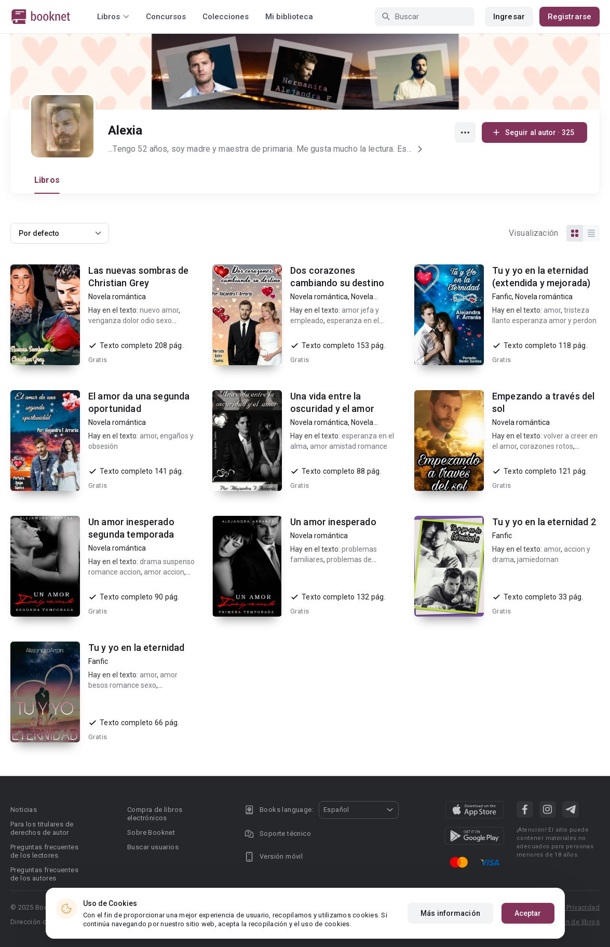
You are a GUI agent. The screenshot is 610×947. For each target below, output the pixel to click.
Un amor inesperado (333, 521)
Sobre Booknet (151, 832)
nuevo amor (159, 310)
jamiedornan (538, 559)
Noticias (23, 809)
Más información (450, 913)
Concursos (166, 16)
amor (552, 310)
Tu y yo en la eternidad (136, 647)
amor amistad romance (348, 446)
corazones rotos (546, 446)
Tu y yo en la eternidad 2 (544, 521)
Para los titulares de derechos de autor (41, 828)
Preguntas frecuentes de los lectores (44, 851)
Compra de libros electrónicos (154, 814)
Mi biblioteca (289, 16)
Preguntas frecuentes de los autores (44, 874)
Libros (47, 180)
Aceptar (527, 913)
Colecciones (225, 16)
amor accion (164, 572)
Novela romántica (117, 296)
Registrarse (569, 16)
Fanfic (502, 296)
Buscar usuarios (153, 847)
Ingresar (509, 16)
